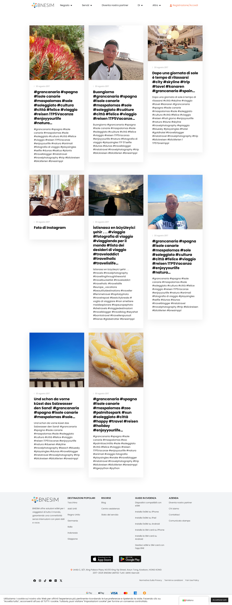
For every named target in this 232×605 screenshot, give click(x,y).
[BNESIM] (45, 509)
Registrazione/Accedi (184, 5)
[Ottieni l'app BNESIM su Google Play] (130, 568)
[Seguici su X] (60, 589)
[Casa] (43, 5)
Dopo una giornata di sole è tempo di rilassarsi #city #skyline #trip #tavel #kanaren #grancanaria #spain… (174, 85)
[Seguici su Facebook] (34, 589)
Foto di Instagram (50, 233)
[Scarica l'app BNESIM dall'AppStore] (102, 568)
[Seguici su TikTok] (45, 589)
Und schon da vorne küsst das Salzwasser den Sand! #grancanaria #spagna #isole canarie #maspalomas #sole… (56, 421)
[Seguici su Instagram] (39, 589)
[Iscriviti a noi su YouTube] (50, 589)
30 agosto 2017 (42, 86)
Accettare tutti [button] (220, 600)
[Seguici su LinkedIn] (55, 589)
